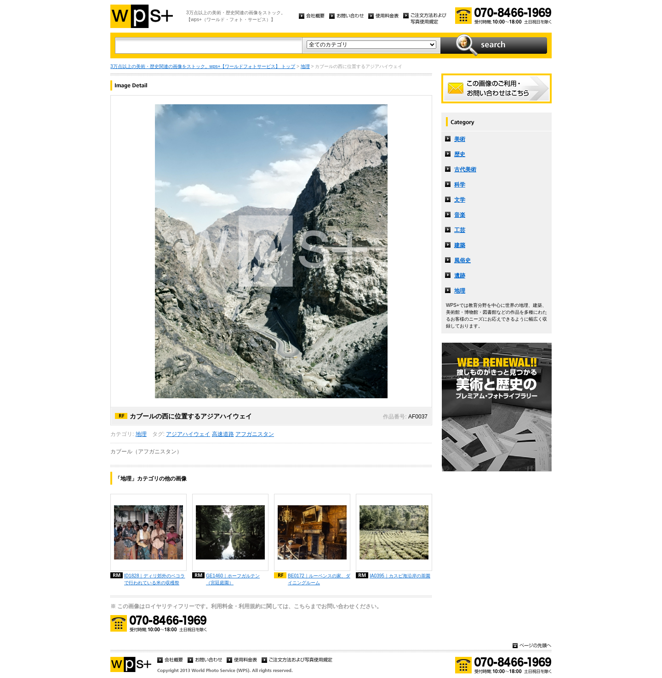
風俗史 (462, 260)
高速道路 (223, 434)
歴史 (459, 154)
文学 (459, 200)
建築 (459, 245)
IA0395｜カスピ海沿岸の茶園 (400, 575)
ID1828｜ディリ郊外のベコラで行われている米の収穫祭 (154, 579)
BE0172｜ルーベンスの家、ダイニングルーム (319, 579)
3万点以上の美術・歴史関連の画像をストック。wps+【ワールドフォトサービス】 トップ (202, 66)
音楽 (459, 215)
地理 (305, 66)
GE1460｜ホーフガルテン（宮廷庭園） (233, 579)
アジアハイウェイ (188, 434)
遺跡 (459, 275)
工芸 (459, 230)
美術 (459, 139)
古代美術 (465, 169)
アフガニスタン (254, 434)
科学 (459, 184)
